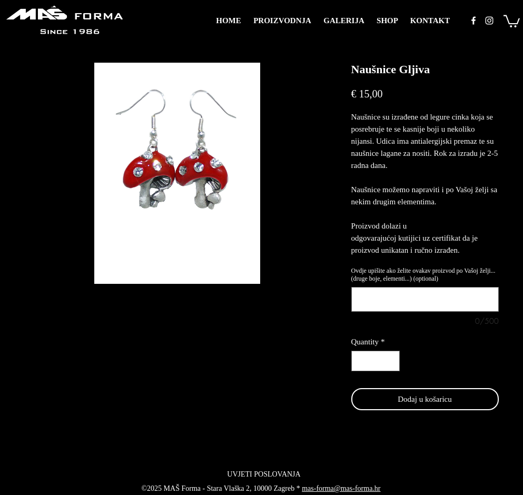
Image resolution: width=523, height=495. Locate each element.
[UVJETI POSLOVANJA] (264, 474)
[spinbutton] (375, 361)
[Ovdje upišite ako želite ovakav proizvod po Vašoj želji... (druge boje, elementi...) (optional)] (425, 299)
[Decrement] (360, 361)
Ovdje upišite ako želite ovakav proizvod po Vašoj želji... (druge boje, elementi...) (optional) (423, 274)
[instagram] (489, 20)
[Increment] (391, 361)
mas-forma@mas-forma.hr (341, 488)
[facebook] (473, 20)
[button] (512, 20)
